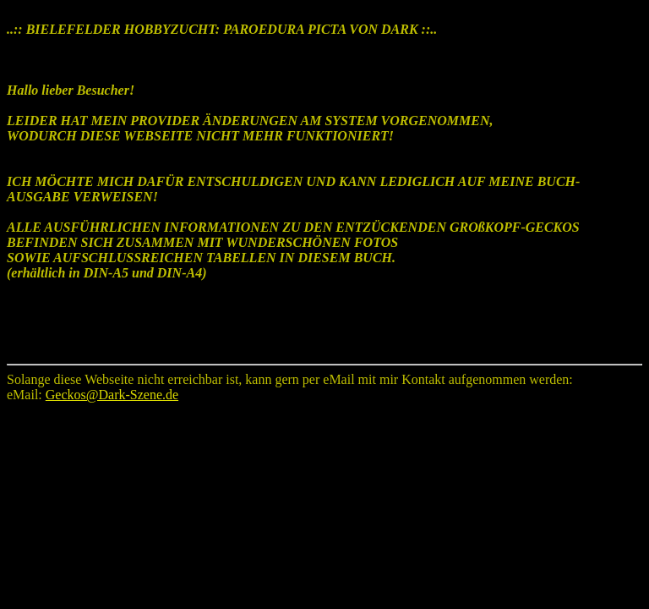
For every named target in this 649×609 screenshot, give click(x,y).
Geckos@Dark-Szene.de (112, 394)
